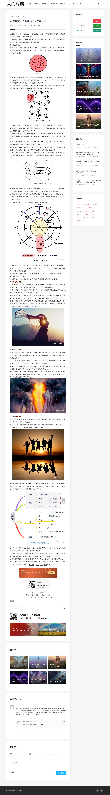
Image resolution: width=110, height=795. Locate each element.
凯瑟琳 (34, 548)
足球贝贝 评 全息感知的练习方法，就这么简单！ (89, 147)
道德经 (86, 204)
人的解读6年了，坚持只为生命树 (39, 559)
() (16, 608)
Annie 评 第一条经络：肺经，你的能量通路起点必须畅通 (91, 156)
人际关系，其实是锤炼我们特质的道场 (27, 306)
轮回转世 (95, 204)
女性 (25, 598)
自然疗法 (79, 211)
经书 (86, 217)
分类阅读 (37, 4)
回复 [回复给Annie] (65, 718)
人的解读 (19, 790)
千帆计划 (43, 483)
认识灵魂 (31, 564)
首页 (29, 4)
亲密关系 (37, 551)
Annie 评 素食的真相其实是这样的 (86, 184)
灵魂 (57, 34)
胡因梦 (87, 214)
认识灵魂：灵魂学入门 (38, 83)
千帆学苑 (80, 4)
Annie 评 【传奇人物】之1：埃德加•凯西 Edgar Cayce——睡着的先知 (94, 165)
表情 (12, 772)
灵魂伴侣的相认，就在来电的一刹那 (23, 284)
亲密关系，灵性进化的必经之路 (21, 39)
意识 (30, 598)
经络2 (43, 595)
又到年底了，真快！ (81, 144)
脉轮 (51, 34)
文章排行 (45, 4)
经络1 (37, 595)
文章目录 (63, 4)
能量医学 (79, 214)
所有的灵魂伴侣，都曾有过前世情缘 (24, 295)
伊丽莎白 (23, 548)
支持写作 (71, 4)
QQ (48, 754)
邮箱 (30, 754)
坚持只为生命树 (28, 36)
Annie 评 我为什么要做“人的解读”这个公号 (88, 175)
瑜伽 (92, 217)
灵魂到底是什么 (18, 188)
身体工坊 (36, 598)
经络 (37, 564)
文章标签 (54, 4)
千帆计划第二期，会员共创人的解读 (41, 562)
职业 (94, 214)
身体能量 (80, 208)
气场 (47, 34)
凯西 (28, 548)
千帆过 (15, 25)
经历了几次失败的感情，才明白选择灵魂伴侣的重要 (37, 287)
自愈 (87, 211)
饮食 (42, 598)
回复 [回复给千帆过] (64, 721)
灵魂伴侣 (80, 221)
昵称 (11, 754)
